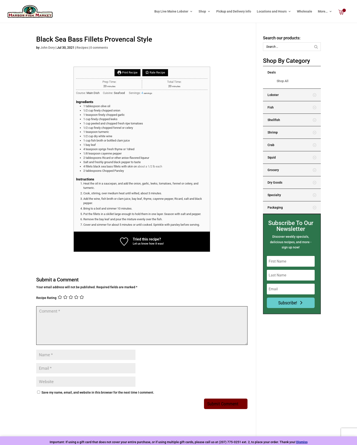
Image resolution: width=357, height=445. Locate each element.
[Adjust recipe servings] (142, 93)
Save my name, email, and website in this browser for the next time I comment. (97, 392)
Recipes (82, 47)
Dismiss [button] (302, 442)
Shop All (282, 81)
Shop (202, 11)
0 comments (99, 47)
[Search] (316, 47)
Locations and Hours (272, 11)
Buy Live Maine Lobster (171, 11)
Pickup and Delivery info (233, 11)
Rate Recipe (155, 72)
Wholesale (304, 11)
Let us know (140, 243)
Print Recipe (127, 72)
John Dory (47, 47)
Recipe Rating (46, 297)
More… (323, 11)
